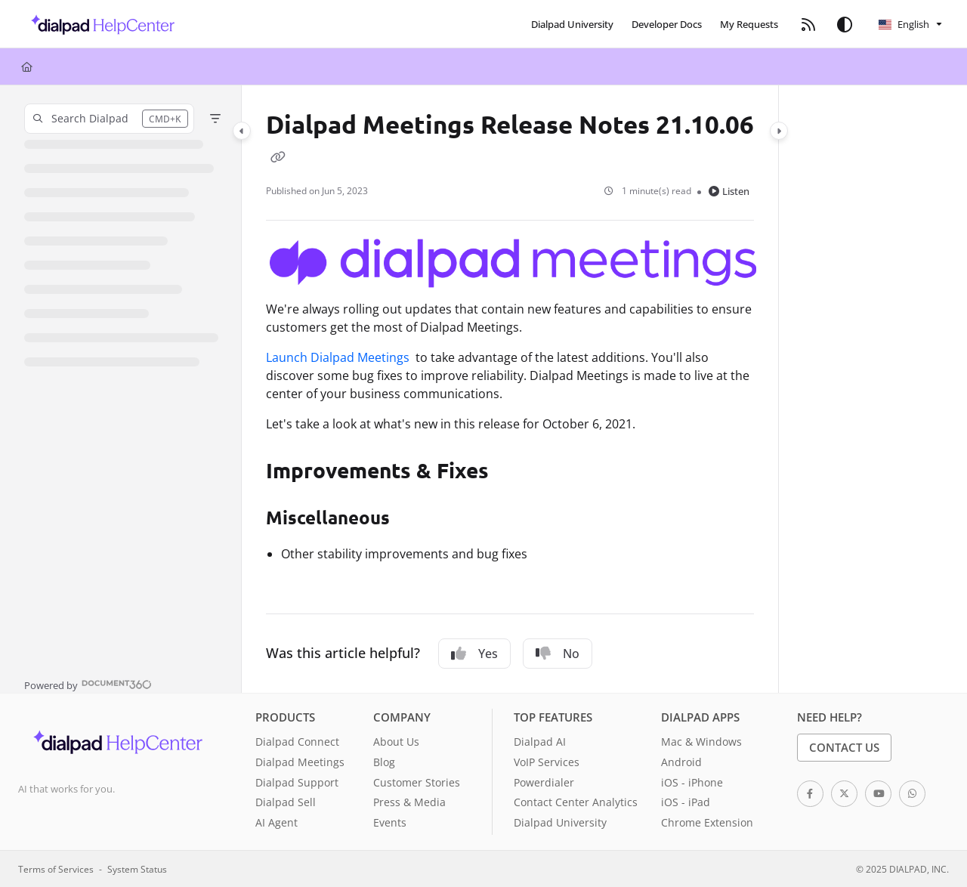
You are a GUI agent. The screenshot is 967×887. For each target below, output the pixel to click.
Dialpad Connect (297, 741)
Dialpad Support (296, 782)
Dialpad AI (540, 741)
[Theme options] (845, 24)
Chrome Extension (707, 822)
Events (389, 822)
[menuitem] (572, 24)
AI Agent (276, 822)
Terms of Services (56, 869)
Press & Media (409, 802)
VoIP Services (546, 762)
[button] (98, 24)
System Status (137, 869)
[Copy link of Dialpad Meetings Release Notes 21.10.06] (278, 156)
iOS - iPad (685, 802)
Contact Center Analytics (576, 802)
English (904, 24)
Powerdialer (544, 782)
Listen (729, 191)
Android (681, 762)
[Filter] (215, 119)
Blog (384, 762)
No (557, 653)
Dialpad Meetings (299, 762)
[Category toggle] (242, 131)
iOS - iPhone (692, 782)
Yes (474, 653)
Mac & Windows (701, 741)
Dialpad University (560, 822)
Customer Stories (416, 782)
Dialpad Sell (285, 802)
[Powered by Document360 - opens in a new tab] (88, 684)
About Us (396, 741)
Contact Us (844, 747)
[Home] (26, 66)
